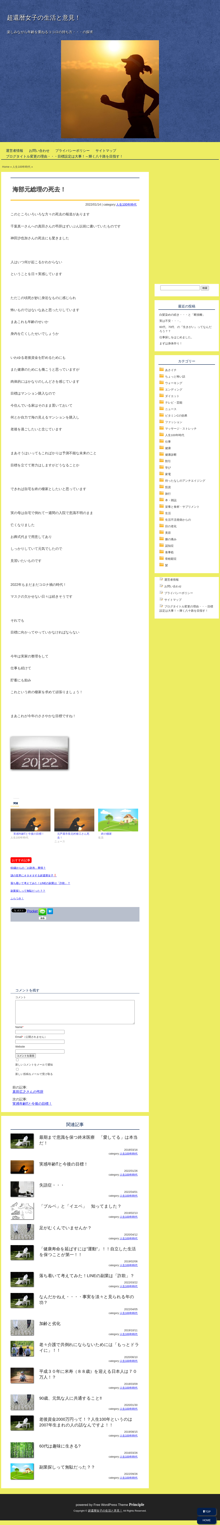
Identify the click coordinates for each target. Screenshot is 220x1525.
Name (19, 1031)
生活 (168, 513)
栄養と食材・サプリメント (182, 506)
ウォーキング (173, 383)
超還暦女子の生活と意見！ (44, 17)
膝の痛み (171, 539)
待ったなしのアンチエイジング (185, 480)
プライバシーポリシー (72, 151)
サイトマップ (105, 151)
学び (168, 467)
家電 (168, 474)
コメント (20, 997)
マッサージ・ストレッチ (181, 428)
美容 (168, 532)
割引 (168, 461)
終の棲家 (106, 833)
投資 (168, 487)
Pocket (32, 911)
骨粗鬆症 (171, 558)
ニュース (171, 409)
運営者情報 (14, 151)
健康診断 (171, 454)
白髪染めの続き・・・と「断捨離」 (182, 314)
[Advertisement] (104, 766)
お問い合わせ (39, 151)
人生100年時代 (126, 204)
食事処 (169, 552)
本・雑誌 (171, 500)
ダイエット (172, 396)
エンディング (173, 389)
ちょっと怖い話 (175, 376)
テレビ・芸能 (173, 402)
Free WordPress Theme (119, 1509)
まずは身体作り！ (170, 343)
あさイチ (171, 370)
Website (20, 1051)
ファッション (173, 422)
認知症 (169, 545)
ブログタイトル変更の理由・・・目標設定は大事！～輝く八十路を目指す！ (64, 156)
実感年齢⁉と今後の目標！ (28, 833)
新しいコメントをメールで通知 (34, 1069)
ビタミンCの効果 (176, 415)
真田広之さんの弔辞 (27, 1096)
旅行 (168, 493)
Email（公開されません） (31, 1041)
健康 (168, 448)
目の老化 (171, 526)
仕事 (168, 441)
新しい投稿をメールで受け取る (34, 1078)
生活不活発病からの (178, 519)
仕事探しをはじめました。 (176, 337)
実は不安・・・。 (170, 320)
